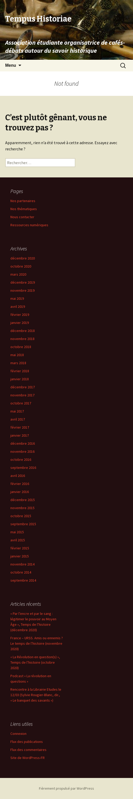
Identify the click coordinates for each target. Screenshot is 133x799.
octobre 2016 (20, 459)
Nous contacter (22, 217)
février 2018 (19, 371)
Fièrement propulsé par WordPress (66, 788)
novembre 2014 (22, 564)
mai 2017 (17, 411)
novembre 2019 (22, 290)
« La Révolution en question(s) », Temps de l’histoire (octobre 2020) (35, 662)
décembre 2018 (22, 330)
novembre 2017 (22, 395)
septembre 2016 (23, 467)
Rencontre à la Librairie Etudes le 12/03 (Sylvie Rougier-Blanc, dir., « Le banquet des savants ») (35, 695)
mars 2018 (18, 363)
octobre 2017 (20, 403)
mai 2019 (17, 298)
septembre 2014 (23, 580)
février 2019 (19, 314)
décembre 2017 (22, 387)
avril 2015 (17, 540)
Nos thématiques (23, 209)
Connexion (18, 733)
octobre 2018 (20, 346)
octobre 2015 (20, 516)
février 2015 (19, 548)
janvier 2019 (19, 322)
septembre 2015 (23, 524)
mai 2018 (17, 354)
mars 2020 (18, 274)
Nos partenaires (22, 200)
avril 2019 (17, 306)
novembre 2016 (22, 451)
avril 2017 (17, 419)
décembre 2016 (22, 443)
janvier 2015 (19, 556)
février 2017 (19, 427)
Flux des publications (26, 741)
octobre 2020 (20, 266)
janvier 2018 (19, 379)
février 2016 (19, 483)
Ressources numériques (29, 225)
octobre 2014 (20, 572)
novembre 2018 (22, 338)
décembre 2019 (22, 282)
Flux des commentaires (28, 749)
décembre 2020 (22, 258)
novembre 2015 (22, 507)
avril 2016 (17, 475)
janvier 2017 (19, 435)
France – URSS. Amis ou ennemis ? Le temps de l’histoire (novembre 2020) (36, 643)
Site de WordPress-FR (27, 757)
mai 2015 (17, 532)
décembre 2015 (22, 499)
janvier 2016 (19, 491)
